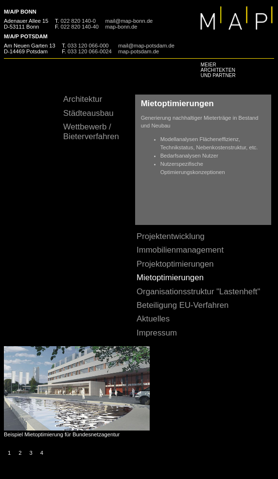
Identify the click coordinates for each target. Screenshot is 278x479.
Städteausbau (88, 113)
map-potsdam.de (138, 51)
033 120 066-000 (88, 45)
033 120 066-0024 (90, 51)
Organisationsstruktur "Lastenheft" (198, 291)
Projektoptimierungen (175, 264)
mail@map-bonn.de (129, 21)
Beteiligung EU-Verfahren (182, 305)
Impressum (157, 332)
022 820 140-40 (80, 27)
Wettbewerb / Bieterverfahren (91, 131)
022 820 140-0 (78, 21)
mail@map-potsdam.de (146, 45)
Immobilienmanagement (180, 250)
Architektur (82, 99)
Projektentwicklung (171, 236)
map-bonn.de (121, 27)
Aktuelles (153, 318)
